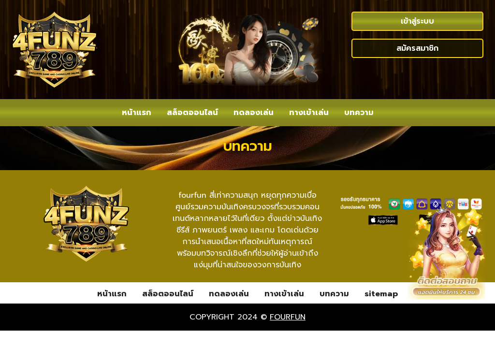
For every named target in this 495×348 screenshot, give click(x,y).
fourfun (288, 317)
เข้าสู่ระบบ (417, 21)
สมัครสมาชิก (417, 48)
